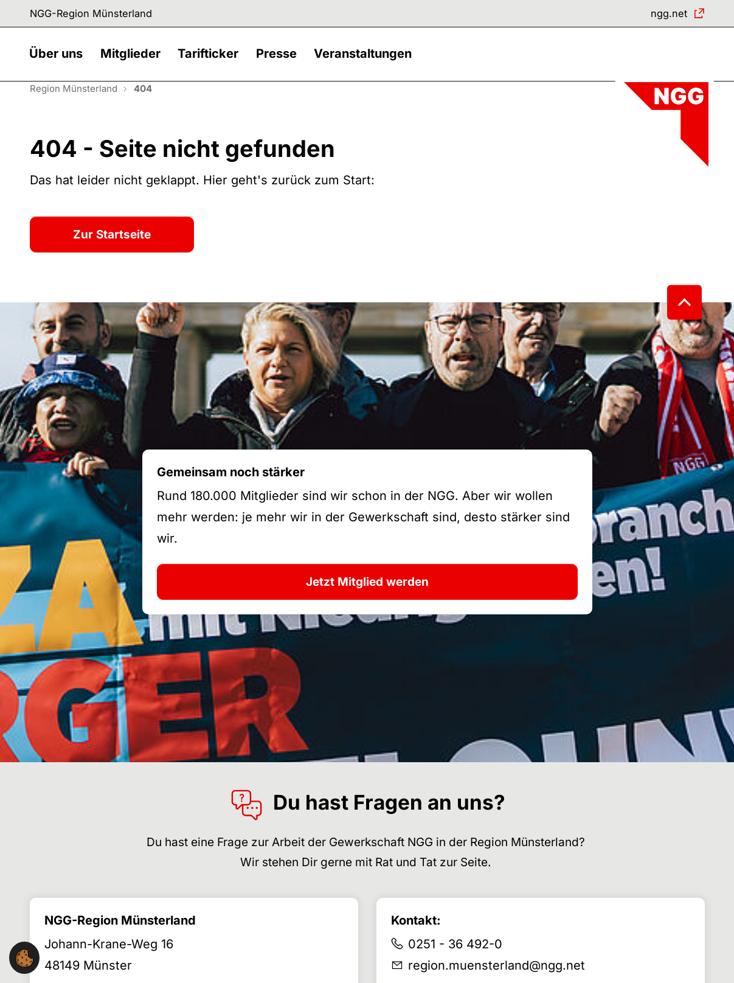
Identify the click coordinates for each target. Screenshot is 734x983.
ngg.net (665, 15)
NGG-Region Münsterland (100, 15)
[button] (59, 65)
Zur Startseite (112, 254)
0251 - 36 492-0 (455, 964)
